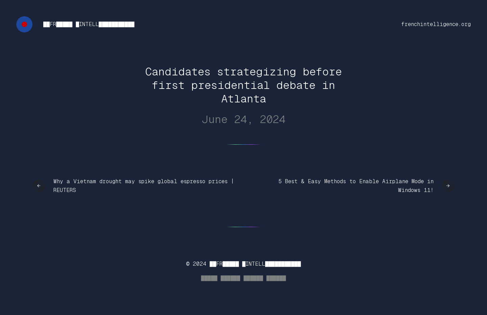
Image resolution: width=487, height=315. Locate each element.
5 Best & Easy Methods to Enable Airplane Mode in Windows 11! (356, 185)
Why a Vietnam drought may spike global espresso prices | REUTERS (143, 185)
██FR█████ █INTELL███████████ (88, 24)
